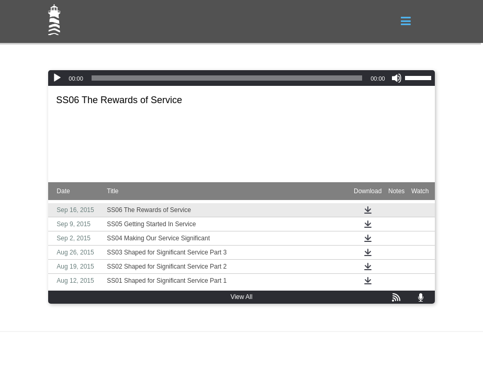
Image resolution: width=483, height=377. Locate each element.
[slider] (227, 78)
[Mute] (396, 78)
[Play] (57, 78)
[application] (241, 78)
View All (242, 297)
